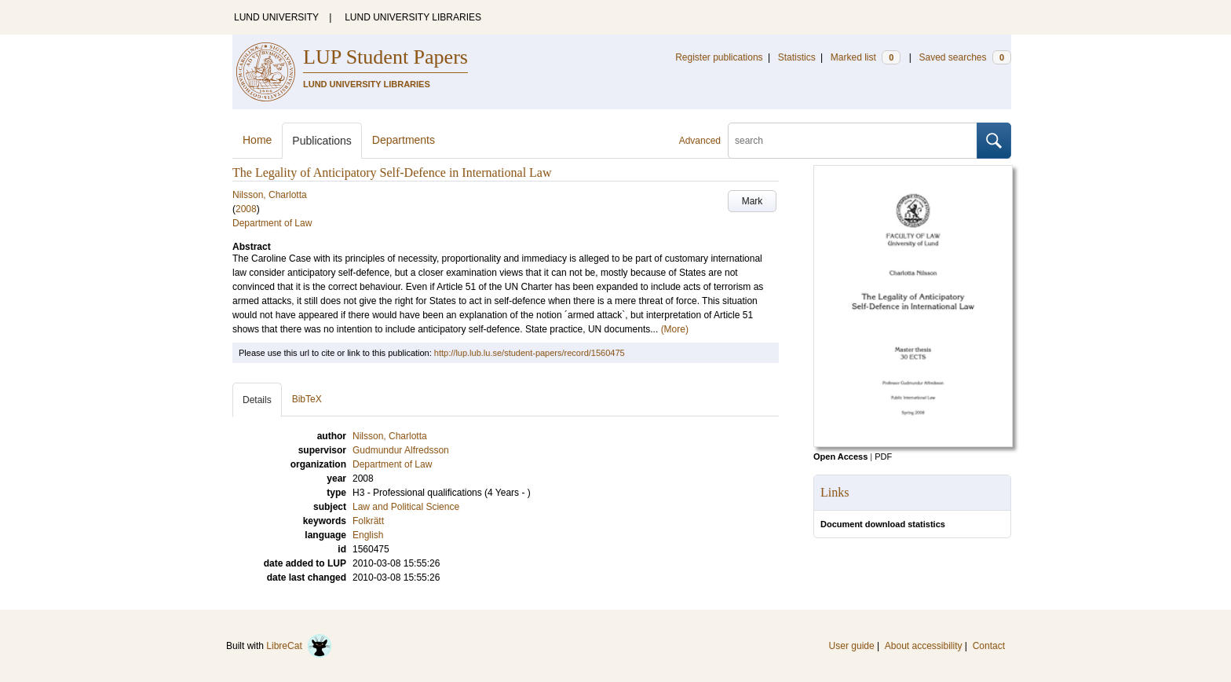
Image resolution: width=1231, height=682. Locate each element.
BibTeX (307, 399)
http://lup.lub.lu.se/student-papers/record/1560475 (529, 353)
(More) (675, 329)
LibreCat (299, 645)
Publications (322, 140)
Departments (403, 140)
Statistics (797, 57)
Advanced (700, 140)
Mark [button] (752, 201)
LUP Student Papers (385, 57)
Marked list (865, 57)
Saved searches (965, 57)
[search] (852, 141)
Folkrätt (368, 520)
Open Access (840, 456)
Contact (989, 645)
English (367, 535)
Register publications (718, 57)
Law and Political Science (405, 506)
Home (257, 140)
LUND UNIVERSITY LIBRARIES (413, 17)
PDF (883, 456)
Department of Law (272, 223)
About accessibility (924, 645)
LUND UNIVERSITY (276, 17)
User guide (852, 645)
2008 (246, 209)
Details (257, 399)
